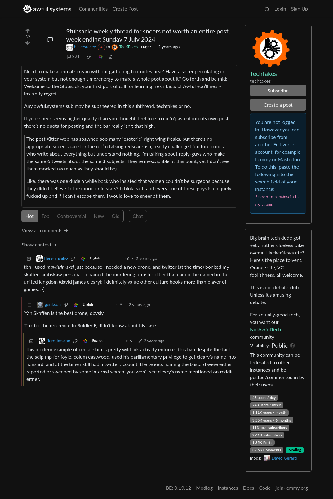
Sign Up (299, 8)
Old (115, 216)
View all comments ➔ (45, 230)
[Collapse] (29, 258)
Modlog (294, 450)
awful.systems (47, 9)
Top (46, 216)
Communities (93, 8)
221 (73, 56)
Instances (228, 488)
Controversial (71, 216)
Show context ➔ (39, 244)
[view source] (110, 56)
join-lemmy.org (292, 488)
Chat (138, 216)
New (99, 216)
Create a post (278, 105)
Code (265, 488)
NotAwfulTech (265, 329)
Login (280, 8)
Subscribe (278, 90)
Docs (248, 488)
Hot (29, 216)
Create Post (125, 8)
